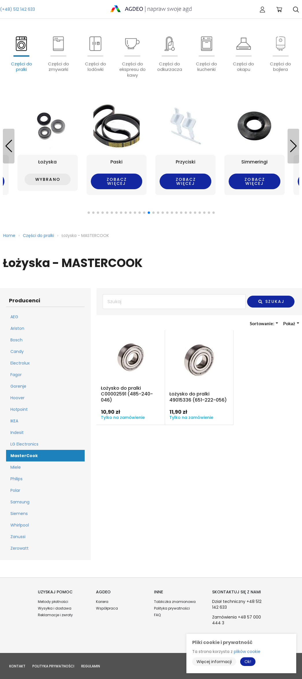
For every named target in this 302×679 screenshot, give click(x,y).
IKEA (14, 421)
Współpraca (107, 608)
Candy (17, 351)
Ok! (247, 662)
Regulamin (90, 666)
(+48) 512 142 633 (17, 9)
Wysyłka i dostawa (54, 608)
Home (9, 235)
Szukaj (271, 301)
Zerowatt (19, 548)
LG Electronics (24, 444)
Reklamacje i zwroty (55, 614)
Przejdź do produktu (131, 377)
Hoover (17, 398)
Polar (15, 490)
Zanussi (17, 537)
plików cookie (247, 651)
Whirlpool (19, 525)
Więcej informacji (214, 662)
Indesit (17, 432)
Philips (16, 479)
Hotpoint (19, 409)
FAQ (157, 614)
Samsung (19, 502)
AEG (14, 317)
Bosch (16, 340)
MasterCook (24, 456)
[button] (293, 146)
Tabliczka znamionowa (175, 601)
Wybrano (47, 179)
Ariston (17, 328)
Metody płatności (53, 601)
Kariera (102, 601)
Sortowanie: (264, 323)
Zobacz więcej (117, 181)
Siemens (19, 513)
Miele (15, 467)
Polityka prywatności (172, 608)
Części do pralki (38, 235)
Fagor (16, 375)
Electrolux (20, 363)
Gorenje (18, 386)
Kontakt (17, 666)
